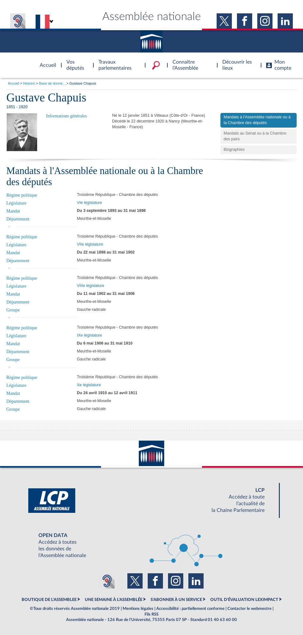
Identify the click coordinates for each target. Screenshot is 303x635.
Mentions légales (138, 609)
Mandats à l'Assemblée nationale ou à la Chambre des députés (257, 120)
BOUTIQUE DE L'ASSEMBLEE (49, 600)
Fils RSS (151, 614)
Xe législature (89, 385)
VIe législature (89, 202)
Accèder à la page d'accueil (46, 61)
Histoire (29, 83)
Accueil (13, 83)
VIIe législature (90, 244)
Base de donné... (52, 83)
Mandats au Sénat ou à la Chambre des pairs (255, 136)
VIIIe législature (90, 285)
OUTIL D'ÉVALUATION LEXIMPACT (244, 600)
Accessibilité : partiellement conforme (190, 609)
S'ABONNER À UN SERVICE (176, 600)
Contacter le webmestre (249, 609)
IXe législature (89, 335)
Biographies (234, 149)
